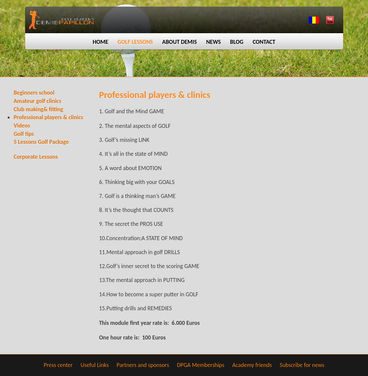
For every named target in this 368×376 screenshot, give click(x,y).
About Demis (179, 42)
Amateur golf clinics (37, 101)
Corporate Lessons (36, 156)
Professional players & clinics (48, 117)
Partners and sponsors (143, 365)
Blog (236, 42)
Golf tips (24, 134)
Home (100, 42)
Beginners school (34, 92)
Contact (264, 42)
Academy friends (252, 365)
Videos (22, 125)
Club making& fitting (38, 109)
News (213, 42)
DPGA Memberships (200, 365)
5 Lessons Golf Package (41, 141)
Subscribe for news (302, 365)
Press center (58, 365)
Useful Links (94, 365)
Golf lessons (135, 42)
